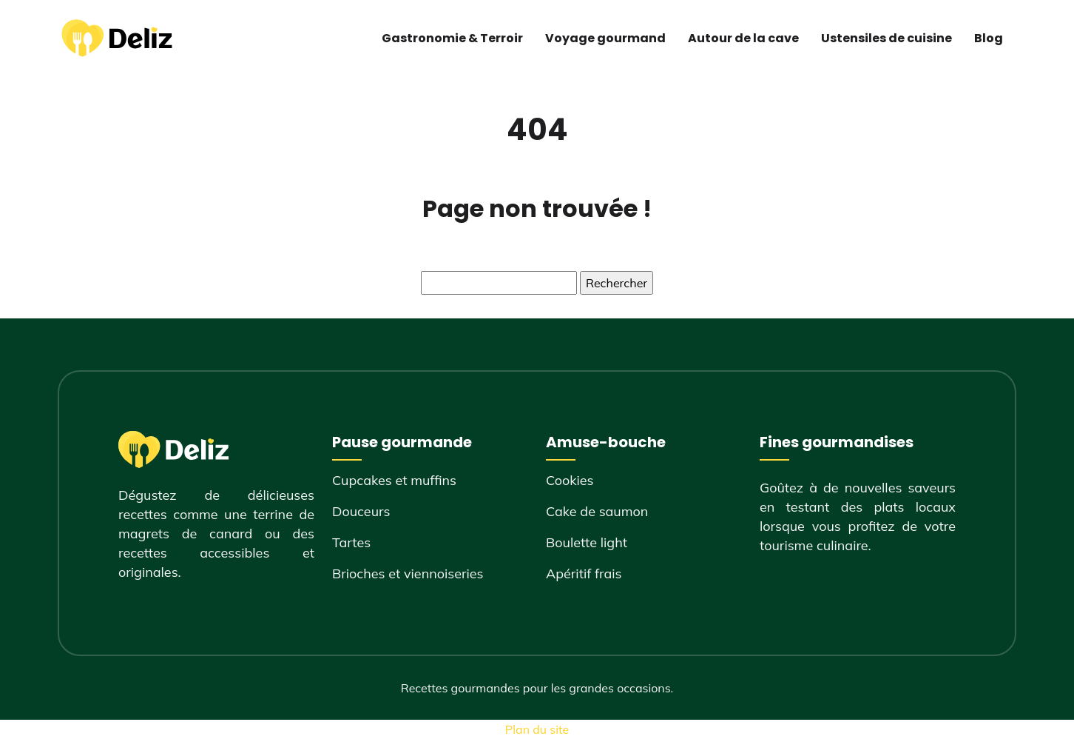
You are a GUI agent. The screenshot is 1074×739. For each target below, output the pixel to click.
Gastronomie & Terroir (452, 38)
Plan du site (537, 729)
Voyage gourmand (605, 38)
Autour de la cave (743, 38)
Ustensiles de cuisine (886, 38)
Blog (988, 38)
